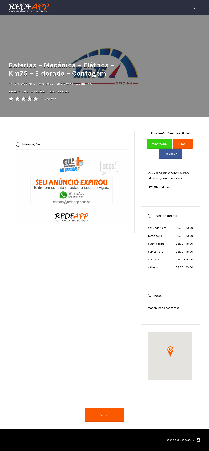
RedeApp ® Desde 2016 (179, 440)
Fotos (158, 295)
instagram (198, 440)
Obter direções (163, 187)
